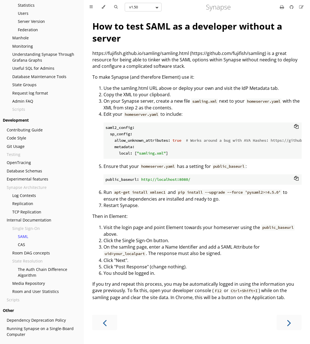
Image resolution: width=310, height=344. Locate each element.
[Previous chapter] (104, 322)
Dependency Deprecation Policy (36, 320)
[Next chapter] (289, 322)
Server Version (31, 21)
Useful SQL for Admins (33, 68)
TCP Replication (26, 212)
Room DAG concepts (31, 253)
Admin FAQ (22, 101)
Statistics (26, 5)
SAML (23, 236)
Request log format (30, 93)
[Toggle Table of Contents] (91, 7)
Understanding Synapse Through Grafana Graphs (43, 57)
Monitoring (22, 46)
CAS (21, 244)
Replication (22, 203)
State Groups (24, 84)
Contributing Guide (25, 130)
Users (23, 13)
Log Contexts (24, 195)
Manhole (20, 37)
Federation (28, 29)
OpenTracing (19, 162)
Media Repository (28, 283)
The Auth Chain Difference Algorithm (42, 272)
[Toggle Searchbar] (116, 7)
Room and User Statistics (35, 291)
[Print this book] (282, 7)
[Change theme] (103, 7)
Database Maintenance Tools (39, 76)
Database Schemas (24, 171)
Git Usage (16, 146)
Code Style (16, 138)
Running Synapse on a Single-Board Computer (40, 331)
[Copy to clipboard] (296, 126)
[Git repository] (292, 7)
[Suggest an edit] (301, 7)
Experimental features (27, 179)
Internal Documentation (29, 220)
